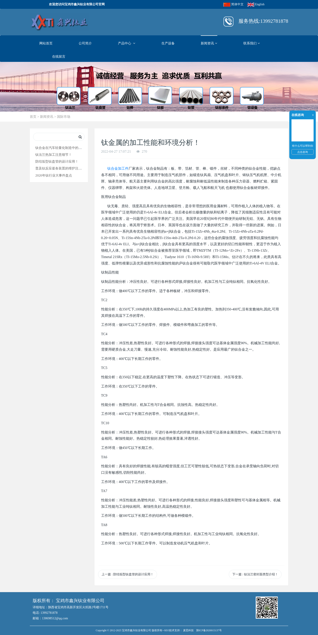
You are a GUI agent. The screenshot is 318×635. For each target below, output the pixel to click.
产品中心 (126, 43)
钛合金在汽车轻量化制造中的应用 (60, 148)
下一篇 (255, 574)
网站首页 (46, 43)
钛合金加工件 (118, 168)
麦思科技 (188, 630)
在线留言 (58, 56)
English (260, 4)
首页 (33, 116)
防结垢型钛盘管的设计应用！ (56, 161)
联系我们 (251, 43)
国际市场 (63, 116)
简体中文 (237, 4)
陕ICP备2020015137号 (209, 630)
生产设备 (168, 43)
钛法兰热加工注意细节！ (53, 154)
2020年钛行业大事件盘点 (53, 175)
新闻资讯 (209, 43)
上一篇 (127, 574)
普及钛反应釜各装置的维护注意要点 (61, 168)
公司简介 (85, 43)
